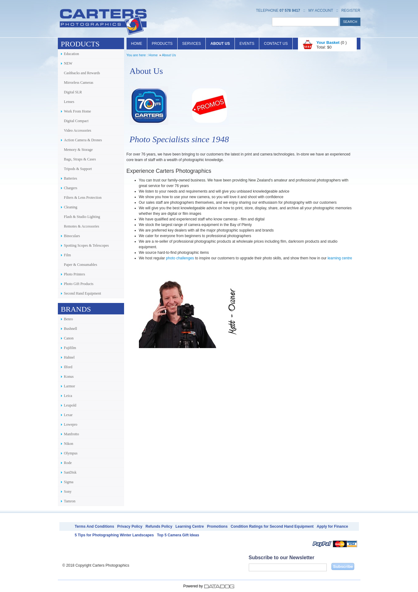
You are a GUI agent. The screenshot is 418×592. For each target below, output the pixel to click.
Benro (68, 319)
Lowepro (70, 424)
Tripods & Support (78, 169)
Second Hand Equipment (82, 293)
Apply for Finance (332, 526)
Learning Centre (189, 526)
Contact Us (276, 43)
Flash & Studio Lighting (82, 217)
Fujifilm (70, 348)
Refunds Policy (158, 526)
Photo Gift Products (78, 284)
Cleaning (70, 207)
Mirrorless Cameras (78, 82)
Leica (68, 396)
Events (246, 43)
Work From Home (77, 111)
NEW (68, 63)
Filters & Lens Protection (83, 197)
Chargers (70, 188)
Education (71, 54)
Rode (68, 463)
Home (136, 43)
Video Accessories (77, 130)
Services (191, 43)
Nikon (68, 443)
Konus (69, 376)
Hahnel (69, 357)
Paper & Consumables (80, 264)
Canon (69, 338)
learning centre (340, 258)
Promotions (217, 526)
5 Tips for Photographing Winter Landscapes (114, 535)
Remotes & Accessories (81, 226)
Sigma (69, 482)
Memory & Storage (78, 149)
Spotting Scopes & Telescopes (86, 245)
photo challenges (180, 258)
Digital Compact (76, 121)
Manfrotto (71, 434)
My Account (320, 10)
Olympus (71, 453)
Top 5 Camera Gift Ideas (178, 535)
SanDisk (70, 472)
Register (350, 10)
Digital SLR (73, 92)
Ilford (68, 367)
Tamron (69, 501)
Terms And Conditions (94, 526)
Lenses (69, 102)
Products (162, 43)
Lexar (68, 415)
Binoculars (72, 236)
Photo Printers (74, 274)
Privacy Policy (129, 526)
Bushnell (70, 328)
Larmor (69, 386)
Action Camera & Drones (83, 140)
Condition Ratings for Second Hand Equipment (272, 526)
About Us (220, 43)
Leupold (70, 405)
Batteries (70, 178)
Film (67, 255)
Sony (68, 491)
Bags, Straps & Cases (80, 159)
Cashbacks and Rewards (82, 73)
